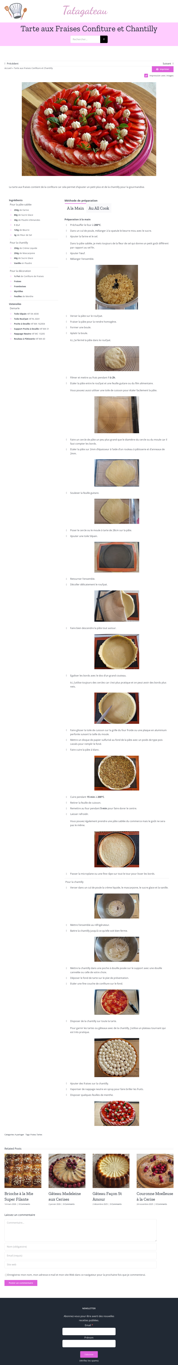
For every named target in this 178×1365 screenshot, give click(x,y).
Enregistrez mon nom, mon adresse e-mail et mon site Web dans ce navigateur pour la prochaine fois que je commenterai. (76, 1274)
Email (89, 1325)
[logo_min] (15, 4)
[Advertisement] (33, 363)
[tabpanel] (117, 215)
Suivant (167, 63)
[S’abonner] (89, 1354)
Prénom (88, 1337)
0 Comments (24, 1204)
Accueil (8, 68)
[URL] (80, 1264)
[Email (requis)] (80, 1255)
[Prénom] (89, 1343)
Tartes (39, 1134)
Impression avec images (159, 75)
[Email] (89, 1331)
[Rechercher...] (85, 39)
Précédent (13, 63)
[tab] (75, 208)
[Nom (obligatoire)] (80, 1246)
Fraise (33, 1134)
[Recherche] (104, 39)
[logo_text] (85, 6)
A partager (19, 1134)
